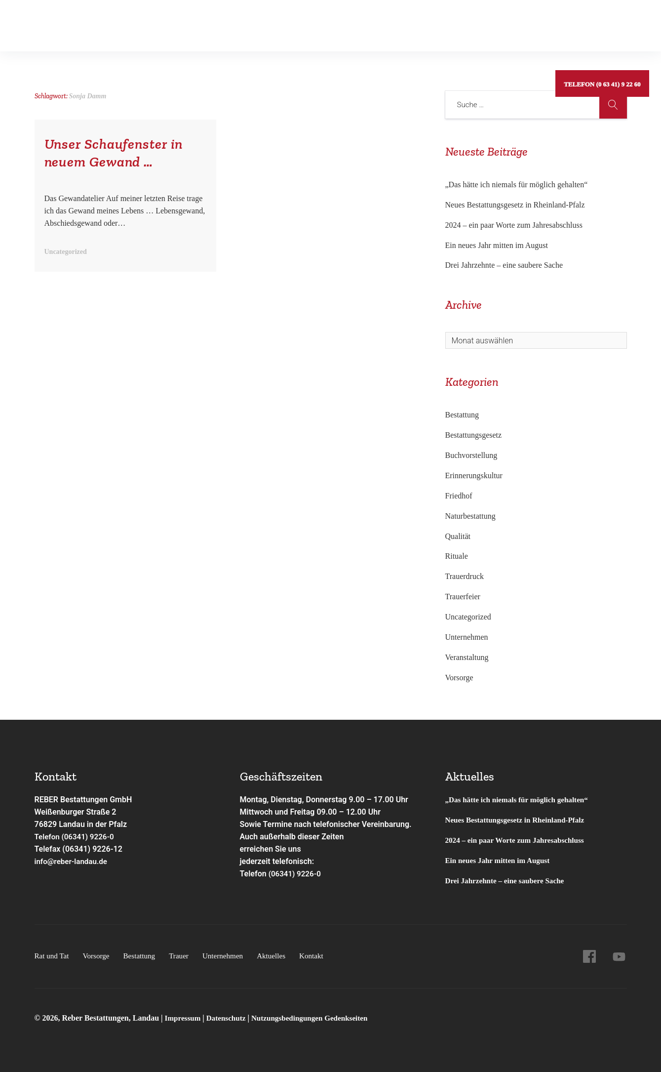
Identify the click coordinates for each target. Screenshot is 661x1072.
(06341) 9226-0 (296, 873)
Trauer (184, 955)
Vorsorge (111, 22)
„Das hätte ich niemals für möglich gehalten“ (516, 184)
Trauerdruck (464, 576)
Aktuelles (380, 22)
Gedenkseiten (217, 22)
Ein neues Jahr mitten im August (496, 245)
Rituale (456, 556)
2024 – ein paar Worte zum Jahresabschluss (514, 225)
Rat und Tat (60, 22)
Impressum (185, 1018)
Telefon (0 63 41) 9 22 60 (601, 22)
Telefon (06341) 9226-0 (77, 836)
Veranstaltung (467, 657)
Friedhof (458, 496)
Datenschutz (229, 1018)
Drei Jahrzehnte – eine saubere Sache (504, 265)
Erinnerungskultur (474, 475)
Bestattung (160, 22)
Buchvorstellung (471, 455)
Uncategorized (468, 617)
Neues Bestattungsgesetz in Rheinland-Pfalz (516, 205)
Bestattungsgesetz (473, 435)
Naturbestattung (470, 516)
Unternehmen (324, 22)
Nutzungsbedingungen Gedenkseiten (317, 1018)
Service (269, 22)
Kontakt (426, 22)
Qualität (458, 536)
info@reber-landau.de (73, 861)
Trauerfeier (462, 596)
